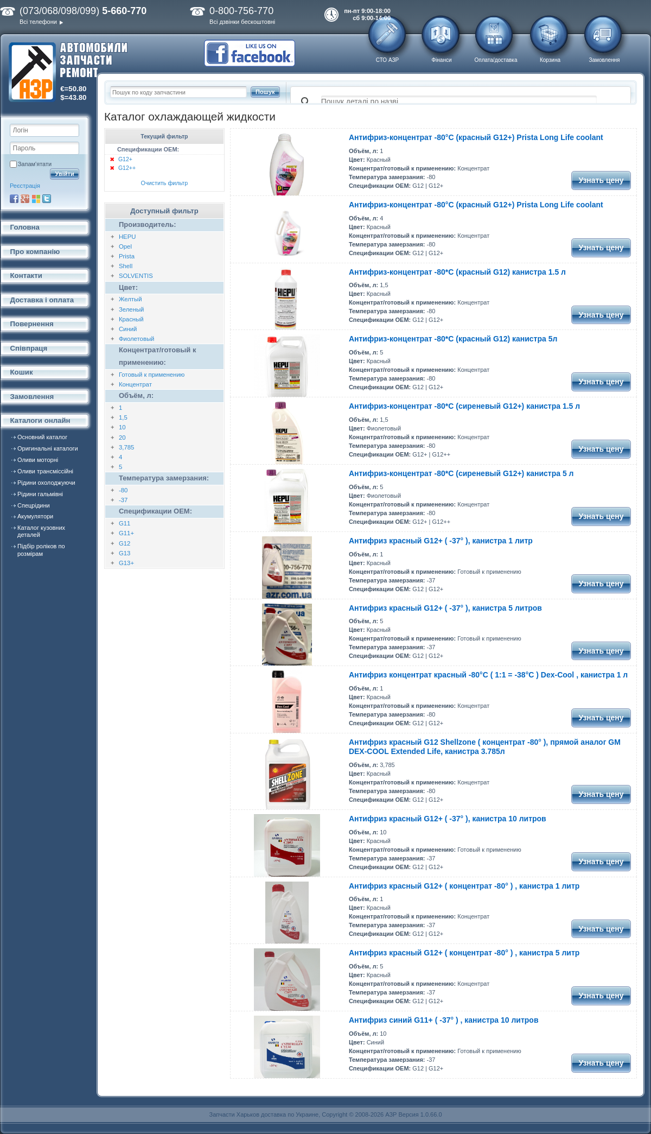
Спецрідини (33, 505)
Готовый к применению (151, 374)
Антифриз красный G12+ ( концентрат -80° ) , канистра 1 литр (464, 886)
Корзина (550, 60)
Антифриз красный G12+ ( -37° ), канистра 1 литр (441, 540)
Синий (128, 329)
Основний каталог (42, 437)
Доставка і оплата (42, 300)
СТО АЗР (387, 60)
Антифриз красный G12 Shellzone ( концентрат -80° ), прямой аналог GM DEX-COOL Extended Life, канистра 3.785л (485, 747)
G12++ (127, 167)
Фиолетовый (137, 338)
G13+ (126, 563)
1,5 (123, 417)
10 (122, 427)
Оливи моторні (37, 460)
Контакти (26, 275)
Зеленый (131, 309)
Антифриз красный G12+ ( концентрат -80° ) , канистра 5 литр (464, 952)
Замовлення (604, 60)
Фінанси (441, 60)
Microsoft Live (35, 198)
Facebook (14, 198)
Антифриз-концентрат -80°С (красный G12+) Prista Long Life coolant (476, 137)
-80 (123, 490)
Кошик (21, 372)
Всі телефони (38, 21)
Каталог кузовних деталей (41, 531)
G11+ (126, 533)
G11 (124, 523)
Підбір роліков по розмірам (41, 549)
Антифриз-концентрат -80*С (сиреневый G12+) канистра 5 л (461, 473)
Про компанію (35, 252)
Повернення (32, 324)
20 (122, 437)
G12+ (125, 159)
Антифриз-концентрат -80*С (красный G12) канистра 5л (453, 338)
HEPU (127, 236)
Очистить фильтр (164, 183)
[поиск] (459, 102)
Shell (125, 266)
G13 (124, 553)
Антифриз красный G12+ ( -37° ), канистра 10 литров (447, 818)
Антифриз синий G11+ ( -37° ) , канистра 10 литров (444, 1020)
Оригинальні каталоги (47, 448)
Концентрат (135, 384)
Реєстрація (25, 185)
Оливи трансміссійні (45, 471)
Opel (125, 246)
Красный (131, 319)
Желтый (130, 299)
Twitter (46, 198)
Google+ (25, 198)
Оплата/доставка (495, 60)
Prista (127, 256)
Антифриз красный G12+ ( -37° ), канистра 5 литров (445, 608)
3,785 (126, 447)
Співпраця (29, 348)
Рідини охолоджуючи (46, 482)
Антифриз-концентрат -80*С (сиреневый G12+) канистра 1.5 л (464, 406)
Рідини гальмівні (40, 494)
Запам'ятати (35, 164)
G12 (124, 543)
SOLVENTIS (136, 276)
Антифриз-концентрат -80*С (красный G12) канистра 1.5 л (457, 272)
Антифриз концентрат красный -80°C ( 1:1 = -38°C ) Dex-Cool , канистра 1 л (488, 674)
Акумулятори (35, 516)
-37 (123, 500)
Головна (25, 227)
